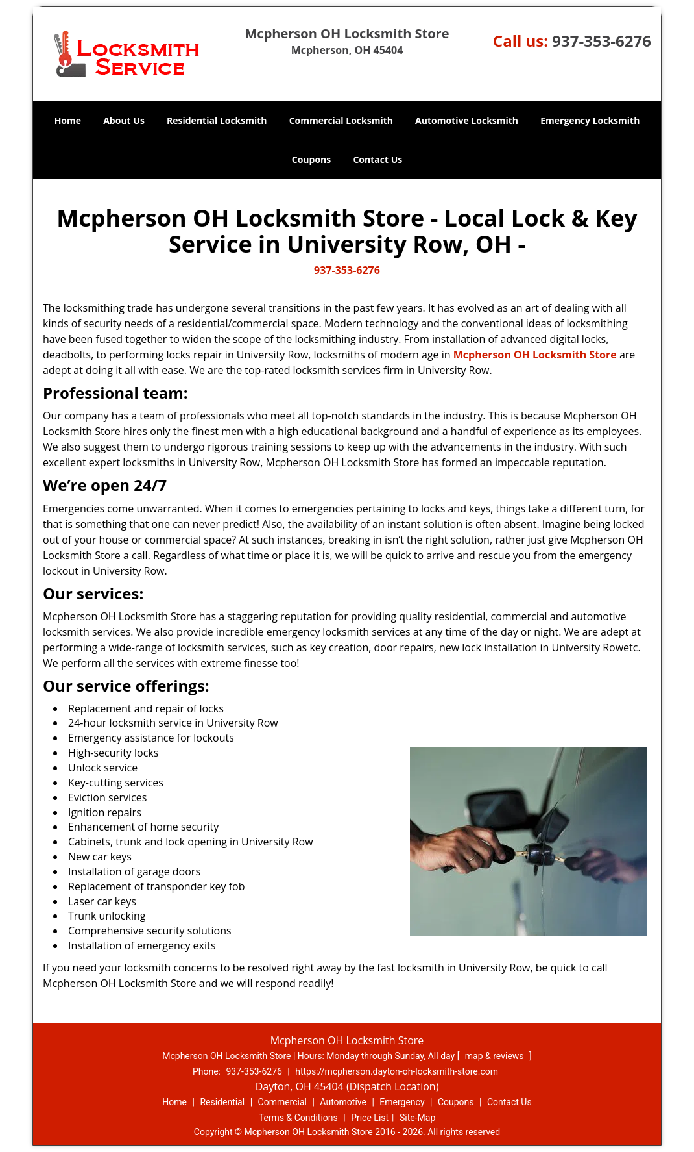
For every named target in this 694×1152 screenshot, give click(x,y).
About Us (124, 120)
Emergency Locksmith (590, 120)
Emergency (401, 1102)
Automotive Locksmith (466, 120)
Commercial (282, 1102)
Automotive (343, 1102)
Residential (222, 1102)
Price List (370, 1117)
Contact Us (377, 159)
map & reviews (495, 1056)
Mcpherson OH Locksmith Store (535, 354)
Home (67, 120)
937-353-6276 (601, 40)
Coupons (311, 159)
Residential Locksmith (217, 120)
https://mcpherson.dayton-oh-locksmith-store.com (396, 1071)
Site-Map (417, 1117)
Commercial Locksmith (341, 120)
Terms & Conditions (298, 1117)
